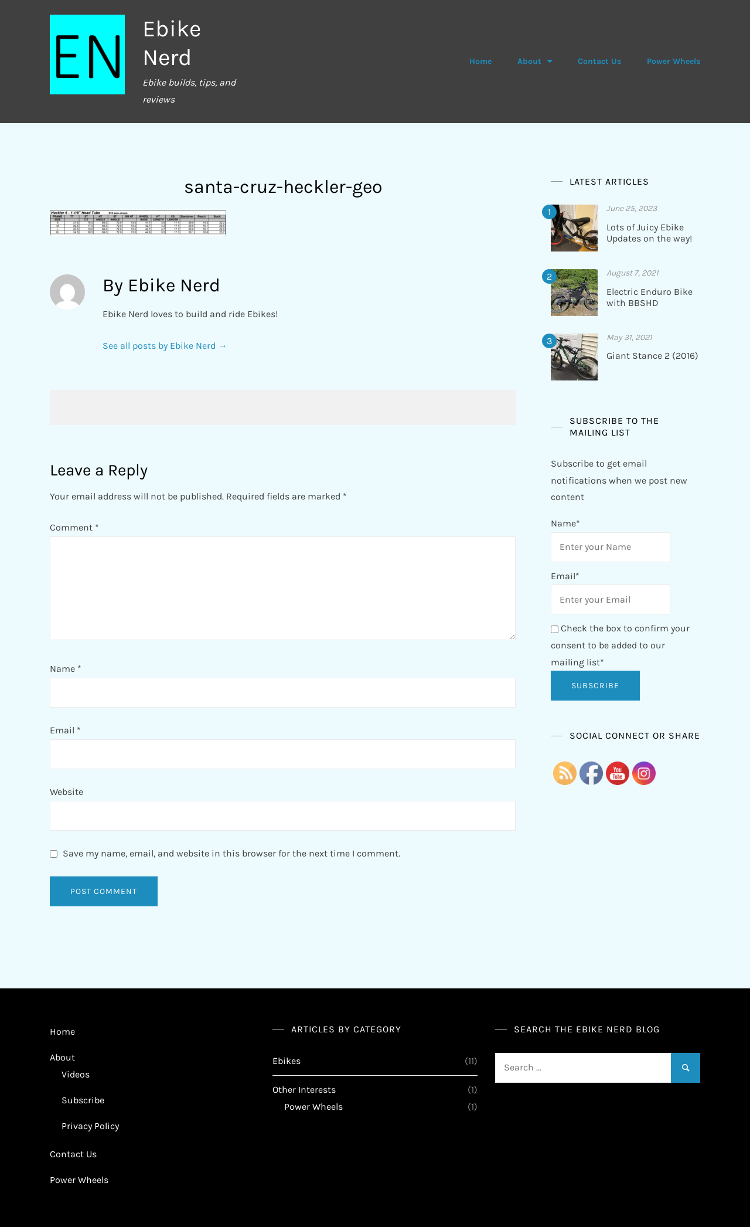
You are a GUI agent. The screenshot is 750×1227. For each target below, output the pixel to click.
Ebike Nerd (172, 42)
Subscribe (83, 1098)
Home (480, 61)
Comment (74, 526)
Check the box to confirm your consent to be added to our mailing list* (620, 644)
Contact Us (599, 61)
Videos (76, 1073)
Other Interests (304, 1089)
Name (65, 668)
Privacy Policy (90, 1124)
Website (66, 790)
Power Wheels (673, 61)
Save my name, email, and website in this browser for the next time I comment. (231, 852)
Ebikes (286, 1059)
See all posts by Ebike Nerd (165, 345)
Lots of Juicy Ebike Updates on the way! (649, 232)
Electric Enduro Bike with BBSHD (649, 296)
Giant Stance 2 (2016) (652, 355)
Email (65, 729)
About (529, 61)
